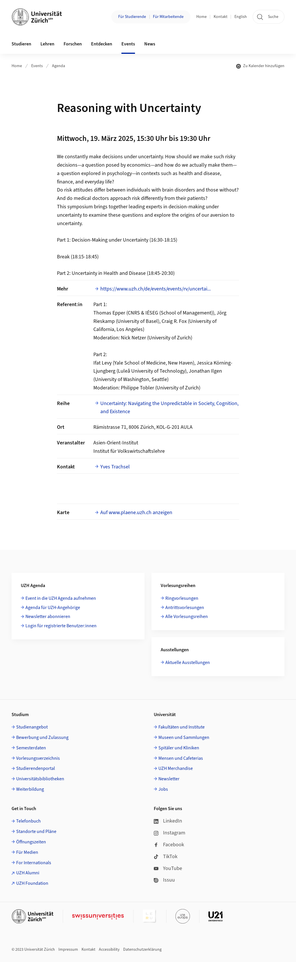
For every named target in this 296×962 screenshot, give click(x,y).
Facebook (169, 844)
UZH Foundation (32, 883)
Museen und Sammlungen (183, 737)
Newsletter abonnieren (47, 616)
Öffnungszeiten (31, 842)
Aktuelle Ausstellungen (187, 662)
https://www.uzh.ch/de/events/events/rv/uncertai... (155, 289)
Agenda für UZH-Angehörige (52, 607)
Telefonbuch (28, 821)
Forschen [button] (73, 44)
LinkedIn (168, 821)
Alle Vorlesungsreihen (186, 616)
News (149, 44)
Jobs (163, 789)
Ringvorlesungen (181, 598)
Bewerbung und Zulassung (42, 737)
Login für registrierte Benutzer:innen (61, 626)
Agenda (58, 66)
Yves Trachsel (115, 466)
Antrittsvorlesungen (184, 607)
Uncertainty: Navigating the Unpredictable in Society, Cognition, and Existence (169, 407)
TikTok (165, 856)
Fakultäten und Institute (181, 727)
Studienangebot (32, 727)
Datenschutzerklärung (142, 949)
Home (201, 17)
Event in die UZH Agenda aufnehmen (60, 598)
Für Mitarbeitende (168, 17)
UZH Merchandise (175, 768)
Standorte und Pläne (36, 831)
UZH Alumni (27, 873)
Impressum (68, 949)
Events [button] (128, 44)
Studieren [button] (21, 44)
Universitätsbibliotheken (40, 779)
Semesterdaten (31, 748)
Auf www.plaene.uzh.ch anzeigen (136, 512)
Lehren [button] (47, 44)
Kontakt (220, 17)
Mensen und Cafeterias (180, 758)
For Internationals (33, 863)
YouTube (168, 868)
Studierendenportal (35, 768)
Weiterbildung (30, 789)
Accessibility (109, 949)
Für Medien (27, 852)
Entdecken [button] (101, 44)
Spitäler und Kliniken (178, 748)
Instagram (169, 832)
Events (37, 66)
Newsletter (169, 779)
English (240, 17)
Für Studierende (132, 17)
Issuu (164, 880)
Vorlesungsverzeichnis (38, 758)
